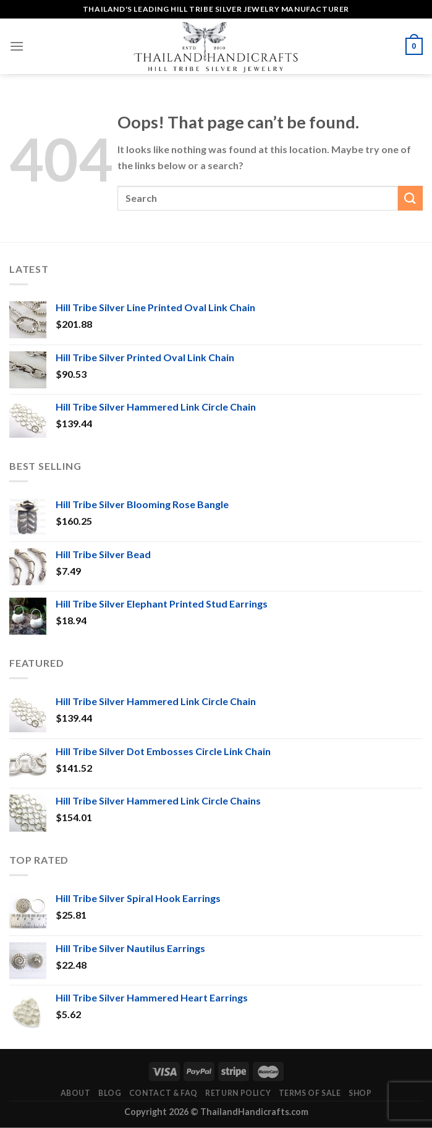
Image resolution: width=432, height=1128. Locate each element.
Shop (360, 1093)
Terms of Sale (310, 1093)
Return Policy (238, 1093)
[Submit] (410, 198)
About (76, 1093)
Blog (109, 1093)
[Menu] (16, 46)
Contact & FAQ (163, 1093)
